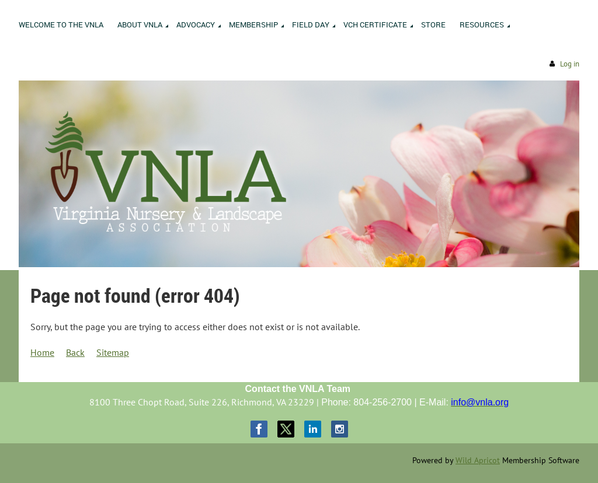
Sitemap (112, 352)
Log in (569, 64)
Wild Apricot (478, 460)
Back (75, 352)
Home (42, 352)
